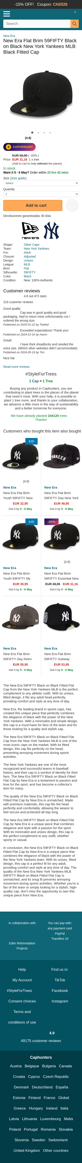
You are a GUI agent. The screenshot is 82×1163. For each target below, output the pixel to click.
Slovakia (66, 1129)
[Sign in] (58, 14)
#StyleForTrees (22, 991)
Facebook (60, 991)
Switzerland (58, 1140)
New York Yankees (36, 248)
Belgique (32, 1066)
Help (22, 969)
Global (63, 1098)
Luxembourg (50, 1119)
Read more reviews (16, 366)
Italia (64, 1108)
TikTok (60, 980)
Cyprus (34, 1077)
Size (6, 178)
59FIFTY (30, 272)
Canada (65, 1066)
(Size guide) (18, 178)
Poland (15, 1129)
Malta (68, 1119)
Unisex (28, 260)
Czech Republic (56, 1077)
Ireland (52, 1108)
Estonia (19, 1098)
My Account (22, 980)
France (49, 1098)
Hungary (36, 1108)
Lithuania (29, 1119)
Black (27, 276)
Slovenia (21, 1140)
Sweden (38, 1140)
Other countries (55, 1150)
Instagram (60, 1001)
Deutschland (42, 1087)
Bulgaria (49, 1066)
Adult (27, 252)
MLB (27, 264)
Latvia (14, 1119)
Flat (26, 268)
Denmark (21, 1087)
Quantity (9, 189)
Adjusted (30, 256)
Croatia (19, 1077)
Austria (16, 1066)
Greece (20, 1108)
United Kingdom (27, 1150)
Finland (34, 1098)
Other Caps (32, 244)
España (62, 1087)
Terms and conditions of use (22, 1017)
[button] (32, 133)
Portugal (31, 1129)
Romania (48, 1129)
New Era (9, 36)
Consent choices (22, 1001)
